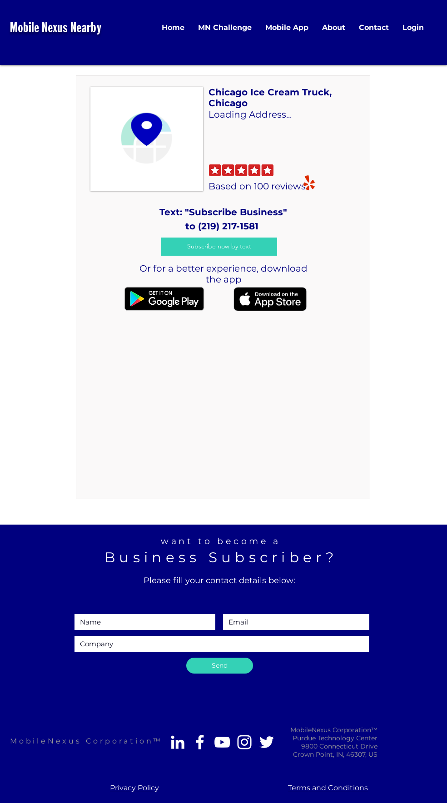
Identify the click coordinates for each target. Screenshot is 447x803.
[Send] (219, 666)
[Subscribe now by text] (219, 247)
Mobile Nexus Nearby (55, 29)
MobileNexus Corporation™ (86, 741)
